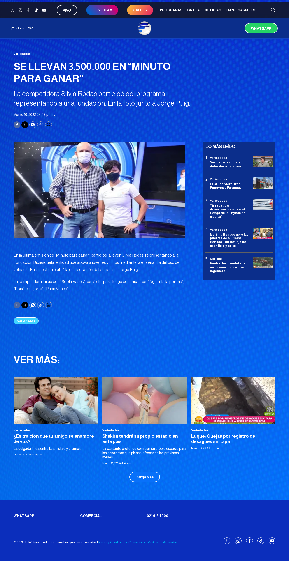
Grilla (193, 10)
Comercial (91, 516)
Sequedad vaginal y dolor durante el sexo (227, 164)
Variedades (22, 53)
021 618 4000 (157, 516)
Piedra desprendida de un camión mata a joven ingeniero (228, 267)
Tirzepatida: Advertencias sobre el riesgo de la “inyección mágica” (228, 211)
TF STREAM (102, 10)
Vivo (67, 10)
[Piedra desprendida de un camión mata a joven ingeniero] (263, 263)
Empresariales (240, 10)
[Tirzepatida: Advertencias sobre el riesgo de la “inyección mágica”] (263, 204)
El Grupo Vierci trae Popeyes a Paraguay (226, 186)
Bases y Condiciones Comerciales (122, 542)
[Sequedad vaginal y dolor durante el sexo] (263, 162)
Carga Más (144, 477)
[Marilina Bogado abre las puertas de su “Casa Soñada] (263, 233)
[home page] (144, 28)
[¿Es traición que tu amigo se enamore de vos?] (56, 400)
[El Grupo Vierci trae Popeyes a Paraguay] (263, 183)
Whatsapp (261, 28)
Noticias (212, 10)
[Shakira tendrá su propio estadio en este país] (144, 400)
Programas (171, 10)
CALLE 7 (140, 10)
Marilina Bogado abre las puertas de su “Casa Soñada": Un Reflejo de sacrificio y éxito (229, 240)
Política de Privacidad (163, 542)
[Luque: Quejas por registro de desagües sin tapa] (233, 400)
